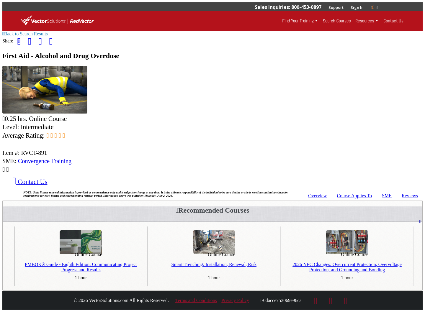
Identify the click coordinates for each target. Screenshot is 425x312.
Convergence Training (45, 161)
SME (387, 195)
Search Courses (337, 21)
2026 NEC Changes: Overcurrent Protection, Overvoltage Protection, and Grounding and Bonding (347, 267)
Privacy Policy (235, 300)
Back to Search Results (25, 33)
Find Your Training (297, 21)
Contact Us (393, 21)
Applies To (354, 195)
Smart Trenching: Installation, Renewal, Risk (214, 264)
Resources (364, 21)
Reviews (410, 195)
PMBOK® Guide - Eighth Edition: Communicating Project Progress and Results (81, 267)
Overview (317, 195)
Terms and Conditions (196, 300)
